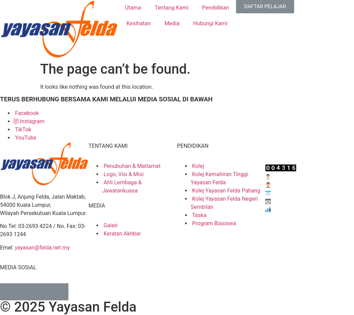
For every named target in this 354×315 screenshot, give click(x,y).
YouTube (25, 137)
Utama (133, 7)
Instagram (29, 121)
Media (172, 23)
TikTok (22, 129)
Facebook (26, 113)
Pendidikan (215, 7)
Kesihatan (139, 23)
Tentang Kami (171, 7)
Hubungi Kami (210, 23)
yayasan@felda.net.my (42, 247)
